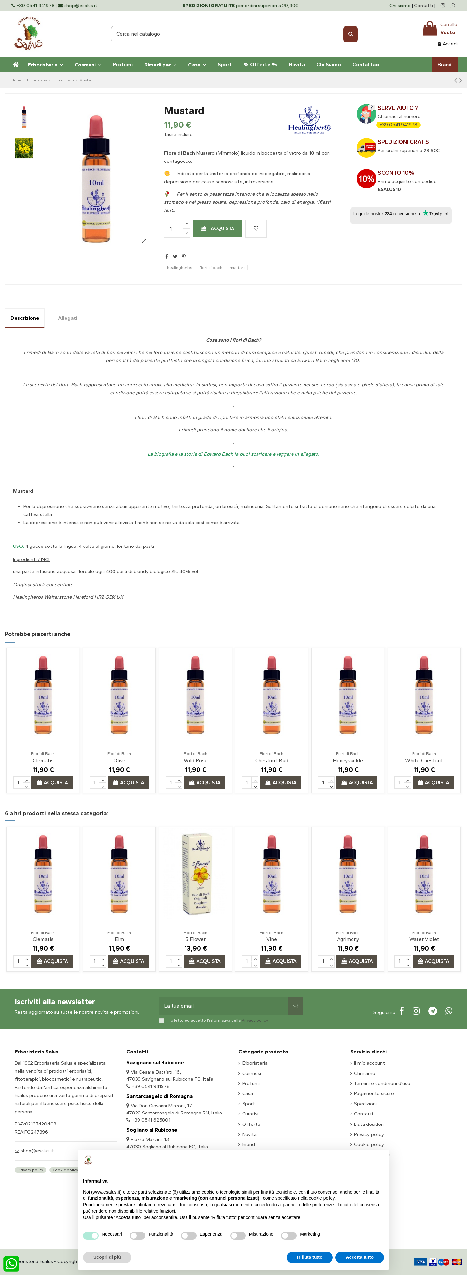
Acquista (217, 228)
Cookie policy (65, 1170)
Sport (248, 1104)
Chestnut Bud (271, 760)
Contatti (423, 5)
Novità (249, 1134)
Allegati (67, 318)
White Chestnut (424, 760)
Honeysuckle (348, 760)
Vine (271, 939)
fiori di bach (210, 267)
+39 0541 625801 (151, 1120)
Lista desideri (369, 1124)
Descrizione (24, 318)
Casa (247, 1093)
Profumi (251, 1083)
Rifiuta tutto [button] (310, 1257)
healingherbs (179, 267)
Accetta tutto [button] (360, 1257)
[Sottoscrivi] (295, 1006)
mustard (238, 267)
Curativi (250, 1114)
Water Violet (424, 939)
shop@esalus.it (36, 1151)
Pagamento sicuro (374, 1093)
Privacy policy (255, 1020)
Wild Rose (196, 760)
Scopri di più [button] (107, 1257)
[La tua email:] (223, 1006)
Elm (119, 939)
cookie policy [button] (321, 1198)
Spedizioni (365, 1104)
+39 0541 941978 (398, 124)
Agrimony (348, 939)
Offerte (251, 1124)
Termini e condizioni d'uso (382, 1083)
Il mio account (369, 1063)
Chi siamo (400, 5)
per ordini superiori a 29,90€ (240, 5)
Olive (119, 760)
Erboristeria (255, 1063)
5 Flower (196, 939)
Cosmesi (251, 1073)
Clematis (43, 760)
